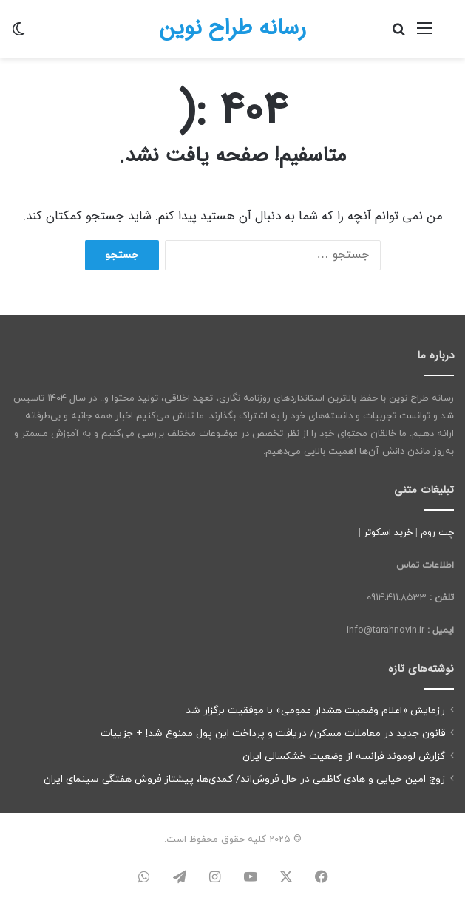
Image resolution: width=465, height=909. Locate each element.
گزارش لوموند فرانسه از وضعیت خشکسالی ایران (343, 756)
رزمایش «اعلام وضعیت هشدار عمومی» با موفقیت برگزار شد (315, 711)
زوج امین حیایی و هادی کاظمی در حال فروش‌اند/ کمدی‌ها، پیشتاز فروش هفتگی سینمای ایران (244, 779)
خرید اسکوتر (388, 532)
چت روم (437, 532)
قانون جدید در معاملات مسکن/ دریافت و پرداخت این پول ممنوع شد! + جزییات (273, 733)
